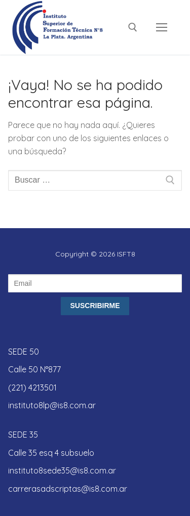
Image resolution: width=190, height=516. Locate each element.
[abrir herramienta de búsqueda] (132, 27)
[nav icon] (161, 27)
